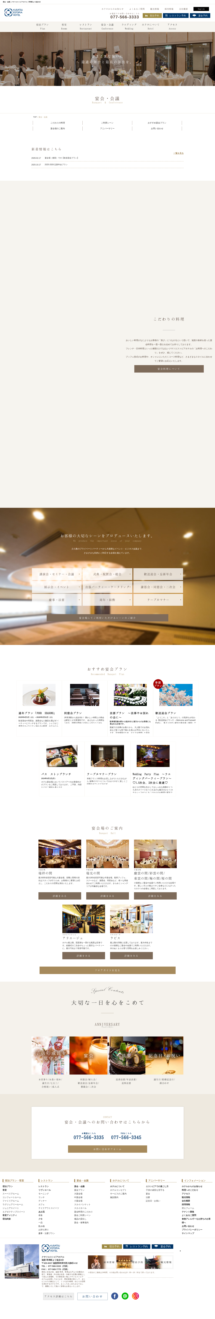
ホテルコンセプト (118, 1200)
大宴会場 (78, 1203)
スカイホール (80, 1218)
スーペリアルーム (11, 1203)
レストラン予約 (137, 1256)
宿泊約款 (7, 1229)
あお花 (41, 1222)
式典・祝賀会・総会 (107, 574)
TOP (35, 117)
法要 (148, 1207)
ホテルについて (151, 27)
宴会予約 (162, 1256)
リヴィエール (44, 1200)
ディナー (42, 1211)
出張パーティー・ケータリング (107, 586)
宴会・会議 (107, 27)
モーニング (43, 1203)
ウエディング (129, 27)
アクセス (172, 27)
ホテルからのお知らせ (113, 9)
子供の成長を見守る (155, 1200)
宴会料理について (169, 368)
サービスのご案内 (118, 1203)
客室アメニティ (10, 1225)
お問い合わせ (157, 128)
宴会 (148, 1203)
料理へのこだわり (190, 1200)
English (201, 9)
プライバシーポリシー (192, 1239)
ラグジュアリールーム (13, 1214)
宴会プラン (79, 1200)
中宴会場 (78, 1207)
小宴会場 (78, 1211)
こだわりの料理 (57, 123)
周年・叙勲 (107, 599)
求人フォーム (188, 1218)
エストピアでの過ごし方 (157, 1196)
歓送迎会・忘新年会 (158, 574)
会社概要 (183, 9)
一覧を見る (178, 153)
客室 (64, 27)
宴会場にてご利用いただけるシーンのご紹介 (107, 618)
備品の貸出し (80, 1229)
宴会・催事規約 (81, 1232)
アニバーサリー (107, 128)
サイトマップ (188, 1243)
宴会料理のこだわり (83, 1222)
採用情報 (169, 9)
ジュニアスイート (11, 1218)
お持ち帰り (43, 1239)
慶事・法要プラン (46, 1243)
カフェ (41, 1214)
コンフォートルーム (12, 1207)
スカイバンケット (82, 1214)
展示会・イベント (56, 586)
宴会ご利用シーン (82, 1225)
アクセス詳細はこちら (58, 1306)
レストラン (86, 27)
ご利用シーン (107, 123)
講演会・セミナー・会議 (56, 574)
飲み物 (41, 1236)
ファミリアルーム (11, 1211)
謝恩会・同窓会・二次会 (158, 586)
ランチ (41, 1207)
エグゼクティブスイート (14, 1222)
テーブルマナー (158, 599)
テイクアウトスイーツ (48, 1218)
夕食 (40, 1229)
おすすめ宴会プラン (157, 123)
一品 (40, 1232)
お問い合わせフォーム (107, 1159)
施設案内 (114, 1207)
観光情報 (154, 9)
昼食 (40, 1225)
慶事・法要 (57, 599)
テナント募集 (188, 1222)
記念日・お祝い (153, 1211)
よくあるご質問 (137, 9)
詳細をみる (60, 906)
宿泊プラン (42, 27)
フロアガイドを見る (107, 980)
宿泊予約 (152, 15)
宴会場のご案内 (57, 128)
